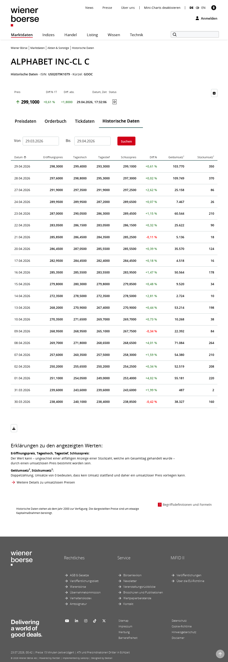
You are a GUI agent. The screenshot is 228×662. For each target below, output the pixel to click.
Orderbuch (55, 121)
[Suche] (195, 34)
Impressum (125, 626)
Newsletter (130, 581)
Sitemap (123, 621)
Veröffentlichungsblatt (84, 581)
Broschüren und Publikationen (143, 592)
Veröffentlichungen (189, 575)
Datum (18, 157)
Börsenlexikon (132, 575)
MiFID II (177, 558)
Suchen (126, 141)
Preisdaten (25, 121)
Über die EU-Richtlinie (190, 581)
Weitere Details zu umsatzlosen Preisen (46, 482)
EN (203, 8)
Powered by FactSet (49, 658)
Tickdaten (85, 121)
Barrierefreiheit (128, 638)
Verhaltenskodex (80, 598)
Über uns (128, 8)
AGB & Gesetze (79, 575)
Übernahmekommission (85, 592)
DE (191, 8)
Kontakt (128, 604)
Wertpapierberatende (137, 598)
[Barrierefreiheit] (213, 7)
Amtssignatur (78, 604)
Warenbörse (78, 587)
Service (123, 558)
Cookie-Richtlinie (182, 626)
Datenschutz (179, 621)
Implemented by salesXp (76, 658)
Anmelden (206, 18)
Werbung (124, 632)
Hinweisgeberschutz (184, 632)
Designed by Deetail (101, 658)
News (89, 8)
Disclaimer (178, 638)
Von (16, 140)
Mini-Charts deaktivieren (162, 7)
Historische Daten (120, 121)
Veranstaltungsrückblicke (139, 587)
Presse (107, 8)
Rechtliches (74, 558)
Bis (68, 140)
